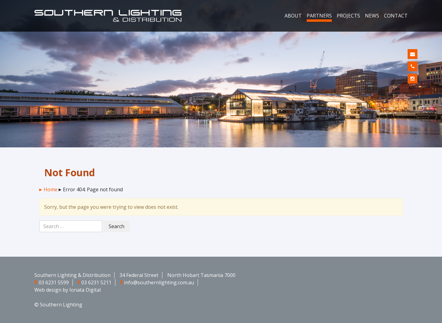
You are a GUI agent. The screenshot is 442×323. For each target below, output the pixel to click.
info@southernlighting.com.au (159, 282)
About (293, 15)
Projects (348, 15)
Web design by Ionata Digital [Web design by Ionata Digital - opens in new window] (67, 289)
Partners (319, 15)
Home (50, 189)
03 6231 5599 (54, 282)
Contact (396, 15)
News (372, 15)
